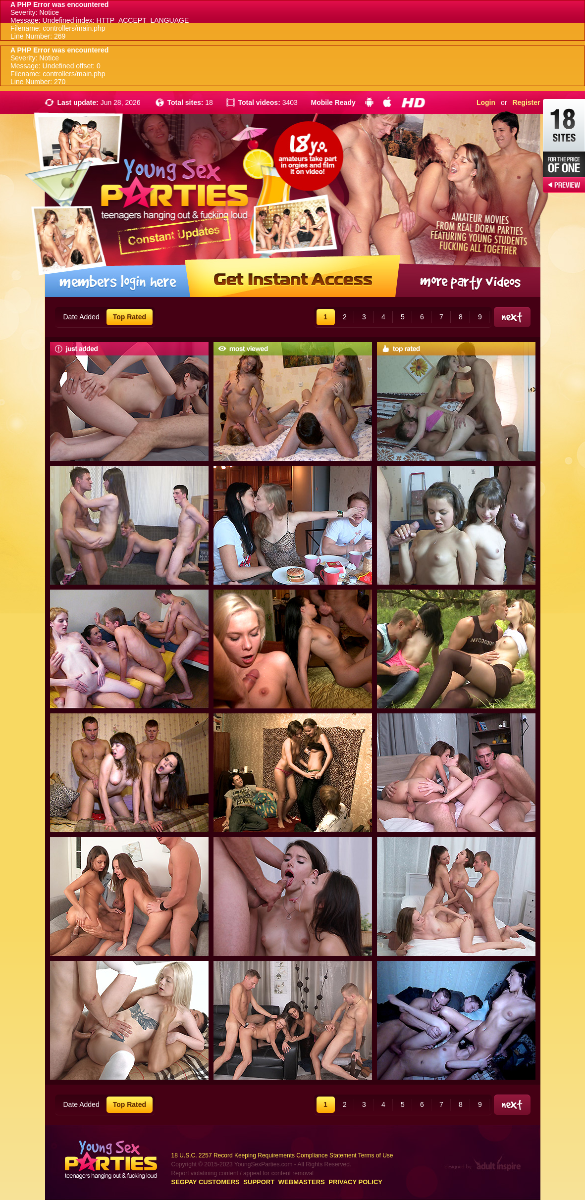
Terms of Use (375, 1155)
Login (486, 102)
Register (526, 102)
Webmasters (301, 1182)
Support (258, 1182)
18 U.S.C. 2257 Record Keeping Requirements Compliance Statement (264, 1155)
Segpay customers (205, 1182)
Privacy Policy (355, 1182)
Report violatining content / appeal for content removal (242, 1173)
